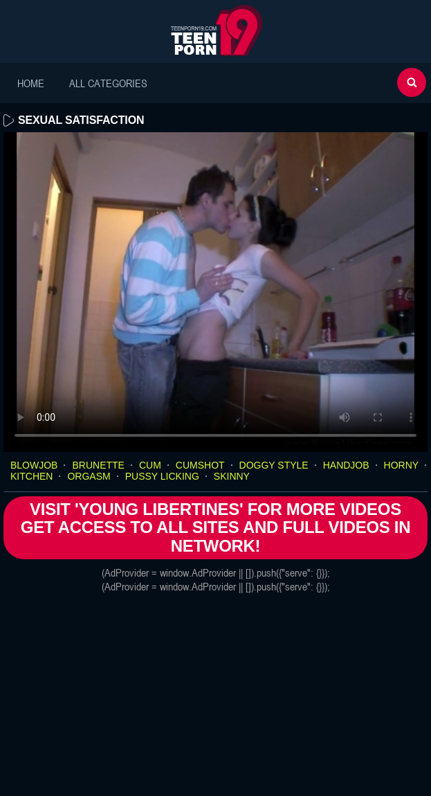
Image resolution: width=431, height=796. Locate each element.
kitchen (31, 476)
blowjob (33, 465)
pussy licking (162, 476)
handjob (346, 465)
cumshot (200, 465)
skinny (232, 476)
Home (30, 83)
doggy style (274, 465)
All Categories (108, 83)
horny (401, 465)
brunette (98, 465)
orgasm (88, 476)
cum (150, 465)
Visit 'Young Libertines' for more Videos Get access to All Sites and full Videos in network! (215, 527)
